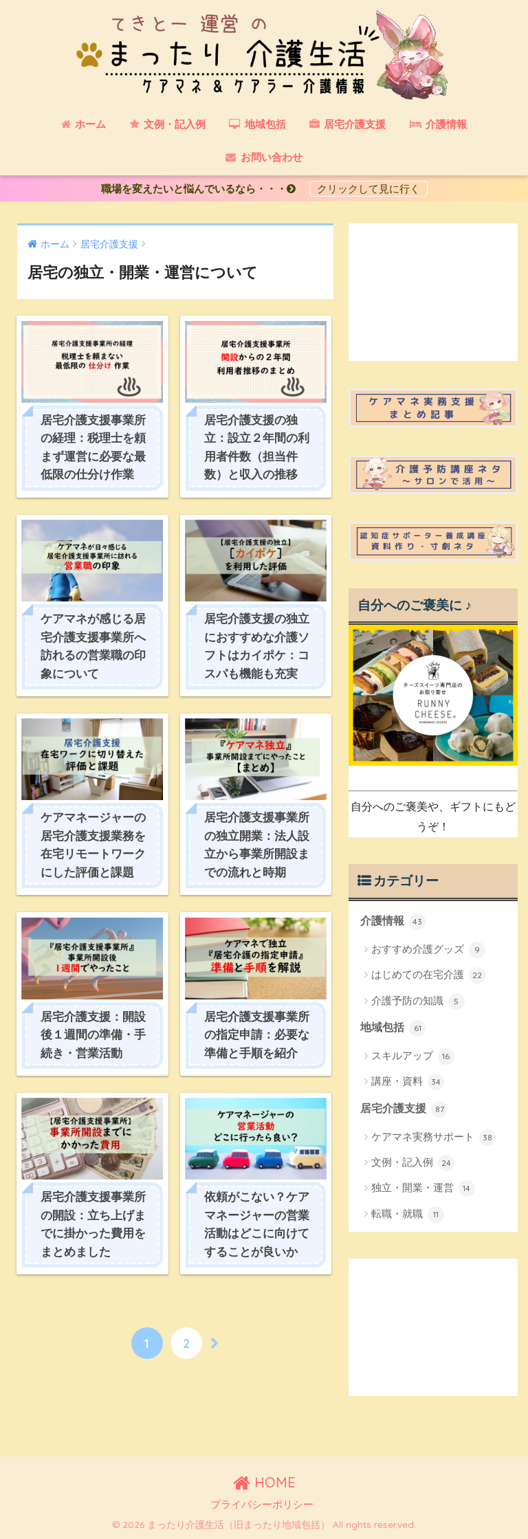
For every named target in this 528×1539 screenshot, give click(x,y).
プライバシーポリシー (262, 1504)
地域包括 (393, 1028)
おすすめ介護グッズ (428, 950)
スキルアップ (412, 1056)
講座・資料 (407, 1082)
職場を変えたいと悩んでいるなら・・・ (203, 189)
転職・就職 (407, 1214)
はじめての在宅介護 (428, 975)
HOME (264, 1482)
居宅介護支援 (404, 1109)
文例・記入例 (412, 1163)
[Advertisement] (433, 292)
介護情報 (393, 922)
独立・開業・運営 (423, 1188)
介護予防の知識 (418, 1001)
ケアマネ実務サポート (433, 1137)
